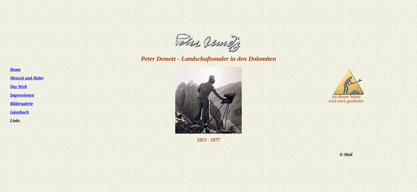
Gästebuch (19, 112)
